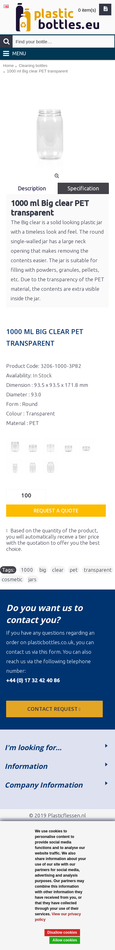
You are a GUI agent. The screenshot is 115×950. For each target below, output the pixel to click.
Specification (83, 188)
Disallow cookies (62, 932)
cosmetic (12, 579)
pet (74, 570)
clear (57, 570)
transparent (98, 570)
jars (32, 579)
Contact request (54, 708)
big (42, 570)
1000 (27, 570)
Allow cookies (64, 940)
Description (32, 188)
